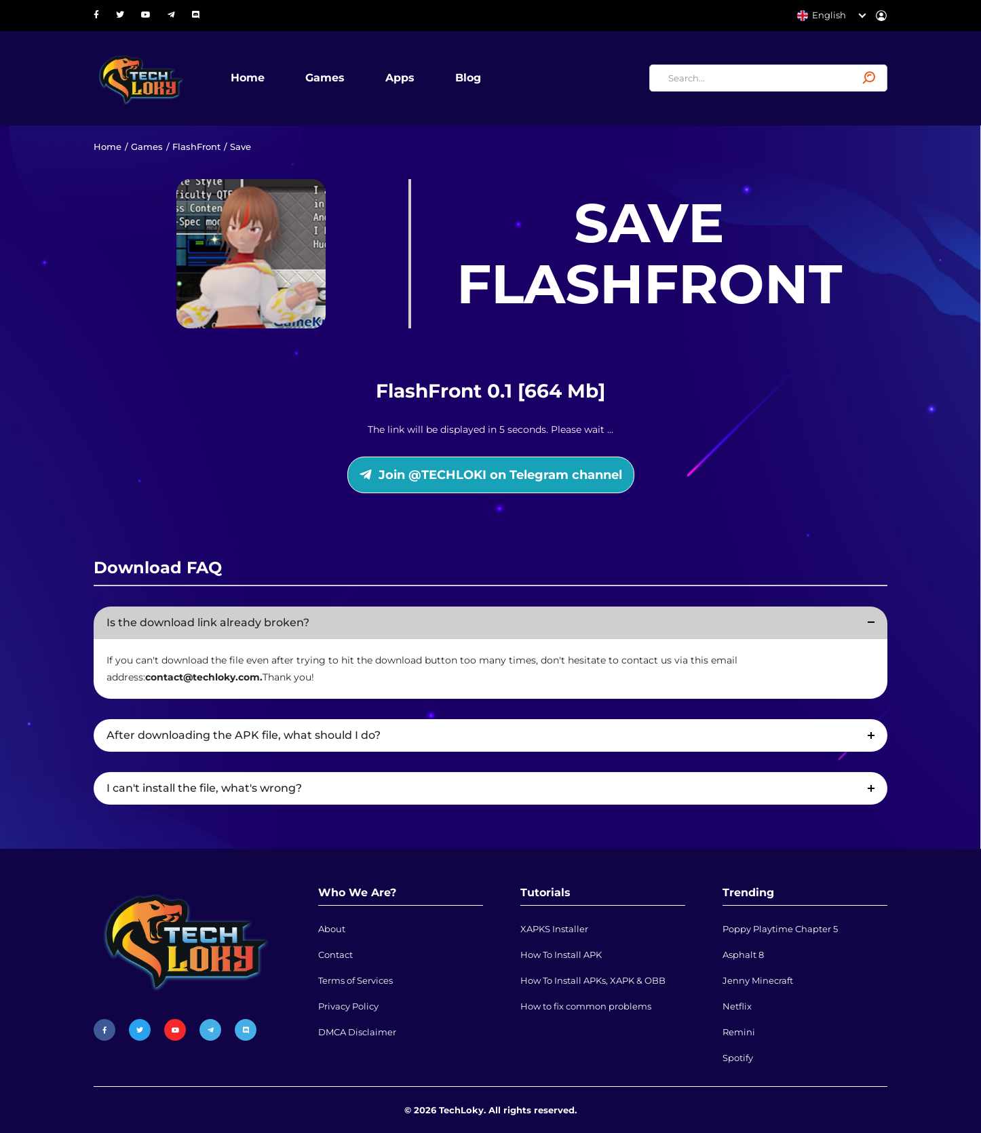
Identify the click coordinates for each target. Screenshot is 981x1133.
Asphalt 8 (743, 954)
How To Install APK (561, 954)
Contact (335, 954)
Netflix (737, 1006)
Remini (739, 1031)
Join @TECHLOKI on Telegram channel (491, 474)
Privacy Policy (348, 1006)
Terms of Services (355, 980)
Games (325, 77)
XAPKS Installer (554, 928)
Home (248, 77)
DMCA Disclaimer (357, 1031)
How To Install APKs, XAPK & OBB (593, 980)
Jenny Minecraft (758, 980)
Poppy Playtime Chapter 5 (780, 928)
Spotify (738, 1057)
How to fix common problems (585, 1006)
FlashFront (196, 146)
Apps (400, 77)
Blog (468, 77)
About (331, 928)
